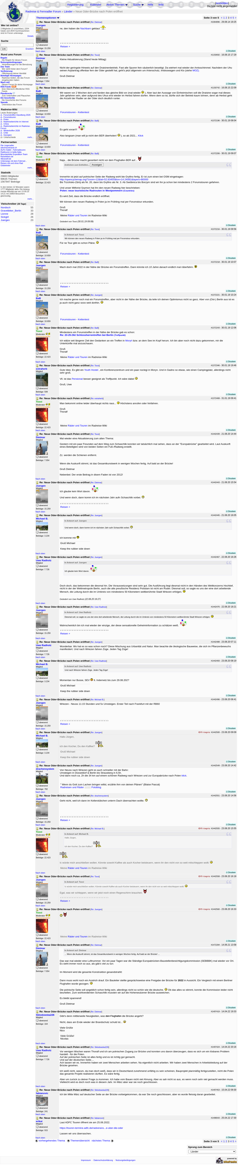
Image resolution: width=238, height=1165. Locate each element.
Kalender (95, 4)
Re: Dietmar (96, 22)
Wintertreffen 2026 (12, 130)
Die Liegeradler (7, 145)
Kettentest (83, 112)
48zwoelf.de (6, 159)
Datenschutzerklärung (103, 1160)
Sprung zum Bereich (200, 1147)
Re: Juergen (96, 295)
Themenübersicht (78, 1140)
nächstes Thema (103, 1140)
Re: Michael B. (97, 699)
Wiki (161, 4)
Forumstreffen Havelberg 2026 (17, 115)
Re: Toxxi (95, 55)
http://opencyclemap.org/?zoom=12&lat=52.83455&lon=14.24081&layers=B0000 (104, 179)
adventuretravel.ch (9, 147)
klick (184, 775)
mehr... (30, 137)
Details (30, 36)
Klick (140, 135)
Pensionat (77, 378)
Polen (6, 119)
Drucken (231, 51)
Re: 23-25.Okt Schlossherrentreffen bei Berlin (93, 335)
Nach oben (40, 51)
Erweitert (29, 49)
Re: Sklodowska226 (99, 1047)
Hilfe (150, 4)
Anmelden (222, 3)
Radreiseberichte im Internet (16, 121)
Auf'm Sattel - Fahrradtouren (13, 150)
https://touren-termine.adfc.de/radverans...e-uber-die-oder (91, 1128)
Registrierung (75, 4)
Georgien (8, 135)
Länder (68, 11)
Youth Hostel (91, 370)
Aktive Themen (115, 4)
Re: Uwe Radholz (98, 607)
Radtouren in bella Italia (11, 152)
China (6, 124)
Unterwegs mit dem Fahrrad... (14, 161)
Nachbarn (86, 28)
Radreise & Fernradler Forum (43, 11)
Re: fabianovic (97, 1118)
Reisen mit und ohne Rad (12, 163)
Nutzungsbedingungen (125, 1160)
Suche (137, 4)
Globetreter (5, 165)
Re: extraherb (97, 398)
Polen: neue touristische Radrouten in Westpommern (97, 190)
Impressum (86, 1160)
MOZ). (196, 70)
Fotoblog (96, 787)
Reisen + (65, 46)
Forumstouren (10, 117)
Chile (6, 133)
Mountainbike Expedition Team (14, 154)
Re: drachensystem (99, 796)
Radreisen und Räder (72, 787)
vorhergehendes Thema (50, 1140)
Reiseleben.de (7, 156)
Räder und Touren (78, 215)
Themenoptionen (47, 17)
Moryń (129, 340)
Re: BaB (94, 121)
